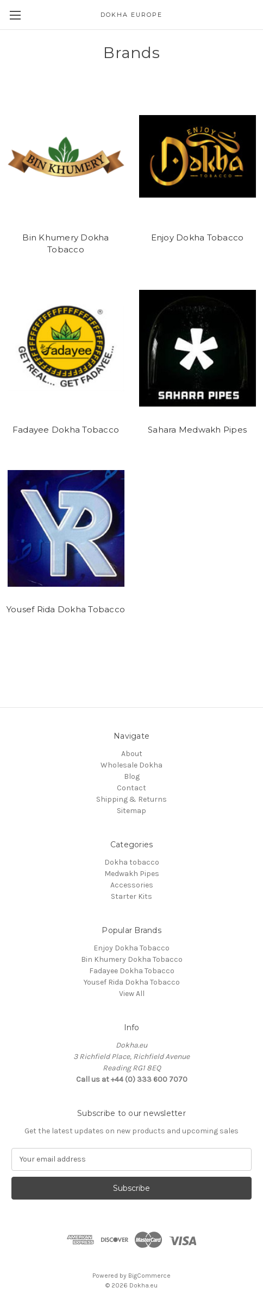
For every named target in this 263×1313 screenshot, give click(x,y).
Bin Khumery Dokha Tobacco (65, 243)
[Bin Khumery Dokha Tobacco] (66, 156)
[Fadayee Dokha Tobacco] (66, 348)
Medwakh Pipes (131, 873)
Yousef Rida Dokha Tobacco (66, 609)
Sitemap (131, 810)
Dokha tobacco (131, 862)
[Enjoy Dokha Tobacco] (197, 156)
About (131, 753)
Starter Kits (131, 896)
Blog (132, 776)
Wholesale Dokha (131, 765)
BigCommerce (149, 1275)
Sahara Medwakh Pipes (197, 429)
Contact (131, 787)
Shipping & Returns (131, 799)
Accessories (131, 885)
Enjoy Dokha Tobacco (197, 237)
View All (132, 993)
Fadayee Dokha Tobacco (65, 429)
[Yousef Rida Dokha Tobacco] (66, 528)
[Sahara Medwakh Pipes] (197, 348)
